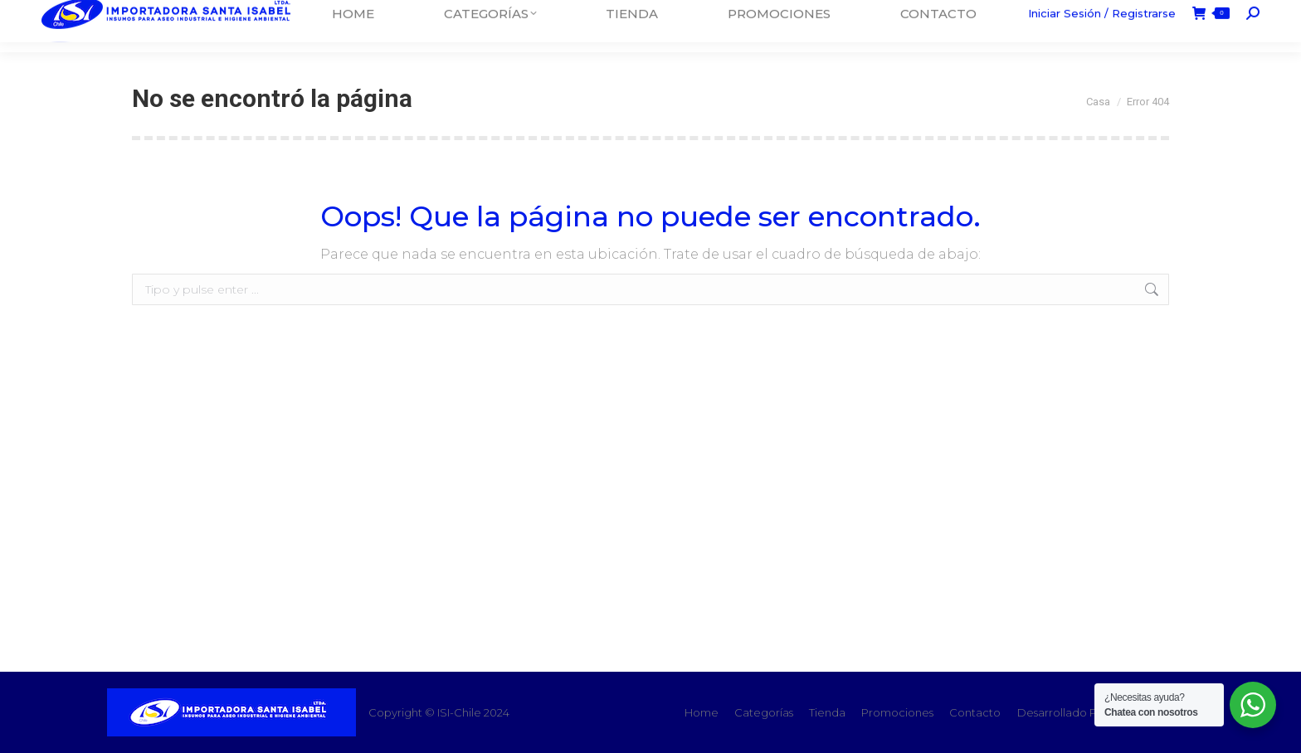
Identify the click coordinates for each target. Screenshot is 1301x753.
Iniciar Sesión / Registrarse (1102, 25)
